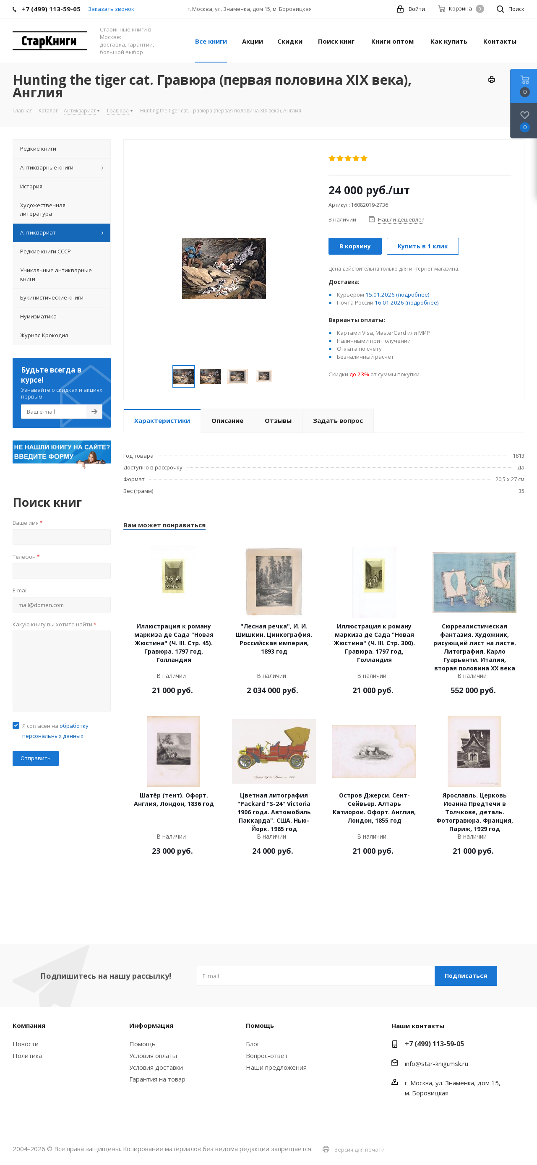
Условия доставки (156, 1067)
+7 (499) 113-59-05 (434, 1043)
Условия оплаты (153, 1055)
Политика (27, 1055)
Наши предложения (276, 1067)
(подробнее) (413, 294)
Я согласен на (55, 731)
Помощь (142, 1044)
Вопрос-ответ (267, 1055)
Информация (151, 1025)
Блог (253, 1044)
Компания (29, 1025)
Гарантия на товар (157, 1079)
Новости (26, 1044)
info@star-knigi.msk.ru (436, 1063)
